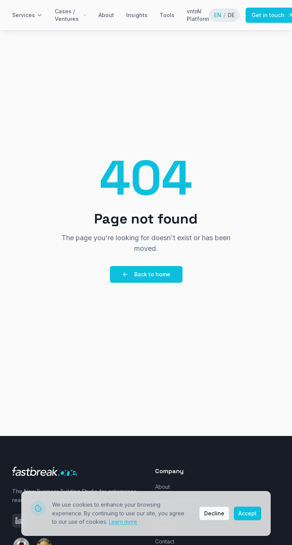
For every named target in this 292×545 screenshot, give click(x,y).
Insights (137, 15)
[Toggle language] (224, 15)
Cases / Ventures (70, 15)
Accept (247, 513)
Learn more (123, 521)
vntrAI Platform (198, 15)
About (106, 15)
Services (27, 15)
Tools (167, 15)
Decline (214, 513)
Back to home (146, 274)
